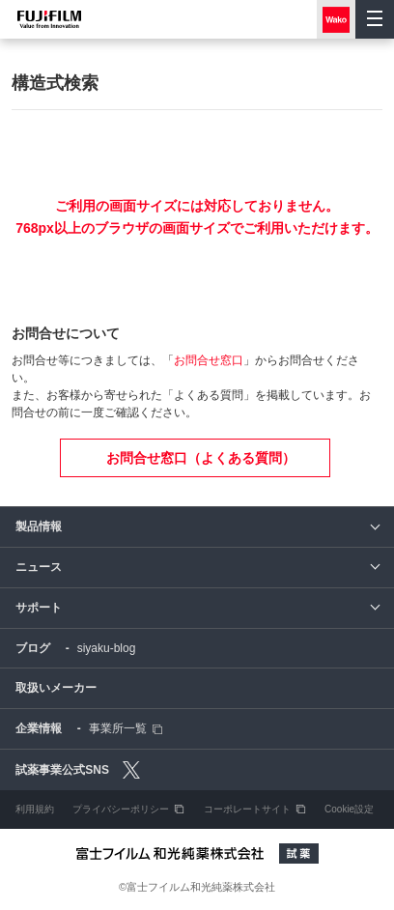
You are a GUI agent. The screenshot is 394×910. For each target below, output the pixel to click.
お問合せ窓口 (208, 360)
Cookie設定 (349, 809)
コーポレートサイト (247, 809)
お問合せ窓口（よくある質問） (201, 458)
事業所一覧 (118, 728)
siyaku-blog (106, 648)
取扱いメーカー (56, 688)
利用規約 (34, 809)
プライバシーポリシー (120, 809)
